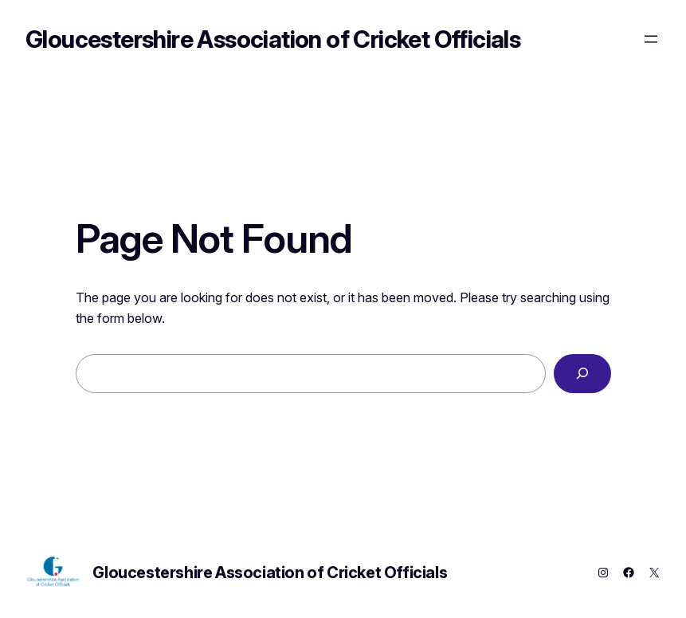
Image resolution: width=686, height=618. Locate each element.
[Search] (582, 374)
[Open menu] (651, 39)
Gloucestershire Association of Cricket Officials (272, 39)
